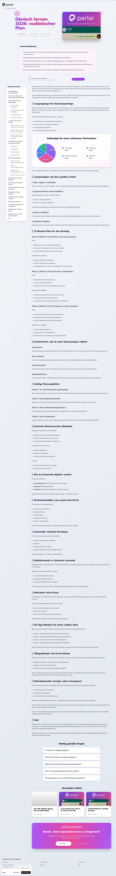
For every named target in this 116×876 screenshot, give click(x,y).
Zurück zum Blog (10, 8)
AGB (79, 865)
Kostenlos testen (78, 79)
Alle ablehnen (16, 872)
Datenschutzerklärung (8, 865)
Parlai (90, 733)
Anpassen (4, 872)
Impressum (81, 862)
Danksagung (43, 862)
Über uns (4, 862)
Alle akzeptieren (26, 872)
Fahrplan (42, 865)
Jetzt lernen (63, 843)
